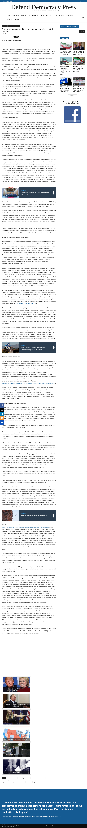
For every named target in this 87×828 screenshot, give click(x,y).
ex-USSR (42, 15)
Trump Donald (14, 782)
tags (8, 782)
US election (22, 782)
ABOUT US (9, 19)
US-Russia (29, 782)
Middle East (49, 15)
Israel (4, 780)
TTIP (56, 15)
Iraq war (42, 778)
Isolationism (49, 778)
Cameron (14, 778)
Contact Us (65, 825)
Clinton (19, 778)
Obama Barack (41, 780)
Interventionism (35, 778)
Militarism (13, 780)
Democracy (70, 15)
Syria (4, 782)
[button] (83, 17)
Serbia (53, 780)
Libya (8, 780)
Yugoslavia (35, 782)
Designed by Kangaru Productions (52, 825)
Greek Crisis (15, 15)
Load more (72, 95)
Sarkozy (48, 780)
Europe (23, 15)
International (33, 15)
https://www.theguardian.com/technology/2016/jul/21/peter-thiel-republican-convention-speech (28, 383)
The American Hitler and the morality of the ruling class (78, 52)
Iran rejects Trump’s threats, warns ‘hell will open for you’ (65, 52)
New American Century (30, 780)
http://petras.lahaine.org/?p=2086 (26, 303)
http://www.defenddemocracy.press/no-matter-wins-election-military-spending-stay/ (25, 527)
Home (8, 15)
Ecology (61, 15)
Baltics (8, 778)
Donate (17, 19)
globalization (26, 778)
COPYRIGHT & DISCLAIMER (75, 825)
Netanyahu (20, 780)
